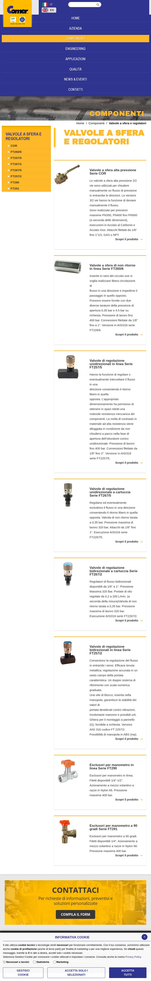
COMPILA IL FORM (75, 914)
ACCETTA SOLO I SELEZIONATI (76, 972)
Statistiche (42, 961)
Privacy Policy (133, 956)
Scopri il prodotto (126, 239)
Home (80, 123)
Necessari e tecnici (17, 961)
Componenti (97, 123)
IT (47, 5)
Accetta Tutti (127, 972)
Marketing (62, 961)
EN (48, 10)
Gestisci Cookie (23, 972)
